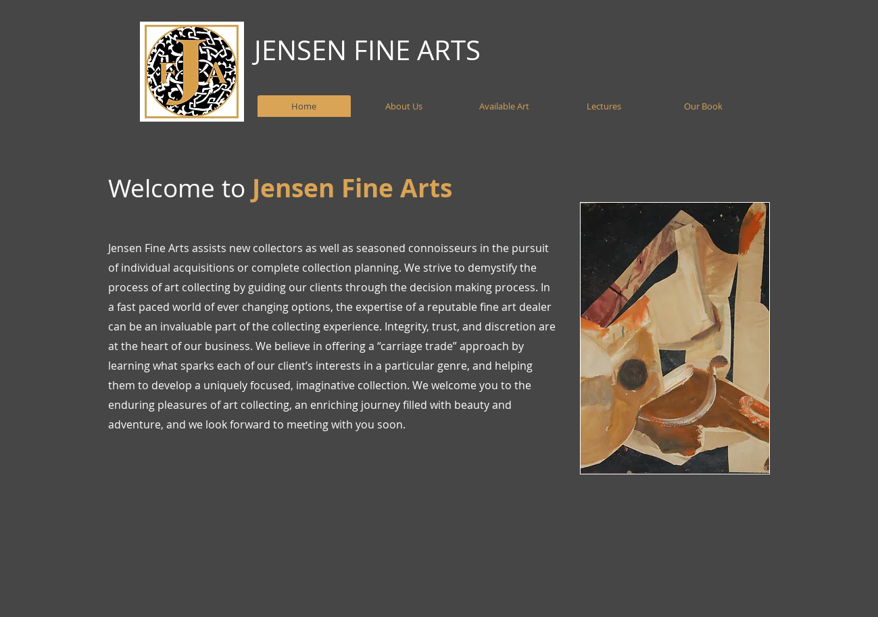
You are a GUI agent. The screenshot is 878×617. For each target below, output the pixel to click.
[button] (675, 338)
